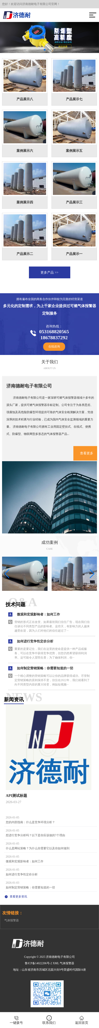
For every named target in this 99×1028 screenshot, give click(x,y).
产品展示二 (25, 254)
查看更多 (86, 453)
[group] (25, 574)
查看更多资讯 (16, 896)
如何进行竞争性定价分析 (22, 874)
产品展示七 (74, 99)
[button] (44, 50)
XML (56, 963)
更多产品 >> (49, 272)
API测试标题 (16, 796)
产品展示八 (25, 99)
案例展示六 (25, 150)
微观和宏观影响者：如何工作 (24, 861)
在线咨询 (54, 346)
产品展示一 (74, 254)
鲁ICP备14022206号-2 (38, 963)
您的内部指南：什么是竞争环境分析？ (30, 822)
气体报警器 (11, 920)
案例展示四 (25, 202)
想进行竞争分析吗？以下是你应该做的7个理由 (35, 835)
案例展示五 (74, 150)
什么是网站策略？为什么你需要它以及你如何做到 (37, 848)
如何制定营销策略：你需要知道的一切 (30, 887)
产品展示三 (74, 202)
